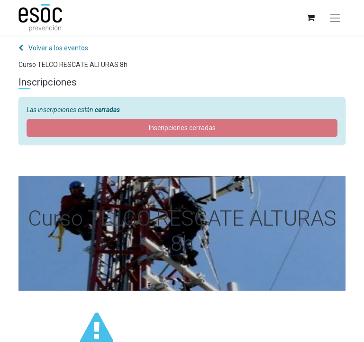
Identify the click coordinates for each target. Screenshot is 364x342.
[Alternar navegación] (335, 18)
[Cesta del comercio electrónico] (310, 18)
